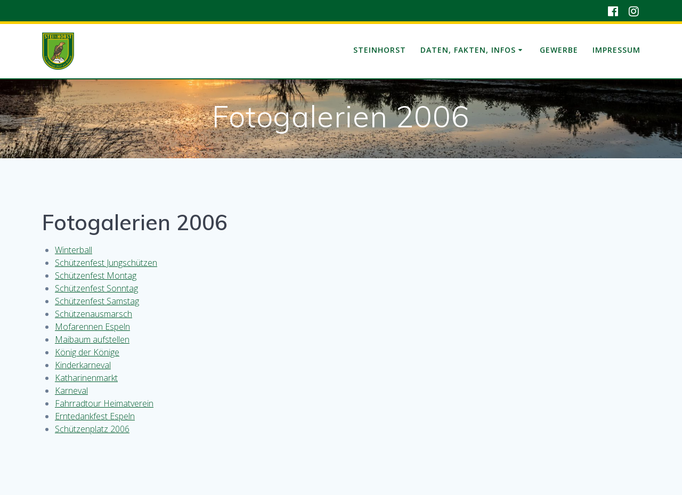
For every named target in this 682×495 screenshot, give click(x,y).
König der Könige (87, 352)
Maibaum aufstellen (92, 339)
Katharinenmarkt (86, 378)
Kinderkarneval (83, 365)
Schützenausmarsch (93, 314)
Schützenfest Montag (95, 275)
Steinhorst (379, 50)
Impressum (616, 50)
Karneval (71, 390)
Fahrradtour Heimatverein (104, 403)
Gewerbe (559, 50)
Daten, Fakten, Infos (468, 50)
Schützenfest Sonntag (96, 288)
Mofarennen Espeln (92, 326)
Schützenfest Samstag (97, 301)
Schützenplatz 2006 (92, 429)
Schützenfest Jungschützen (106, 263)
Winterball (73, 250)
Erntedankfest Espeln (95, 416)
